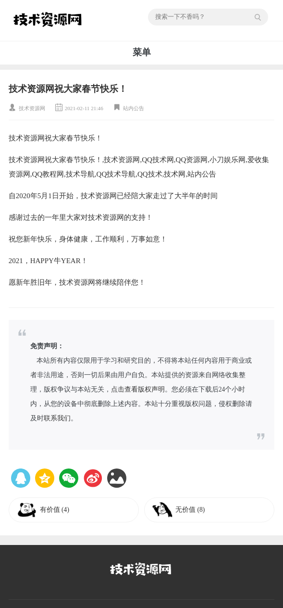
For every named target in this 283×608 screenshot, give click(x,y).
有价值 (54, 509)
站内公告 (133, 108)
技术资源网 (32, 108)
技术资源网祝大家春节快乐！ (68, 89)
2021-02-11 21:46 (84, 108)
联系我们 (57, 418)
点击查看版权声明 (138, 389)
